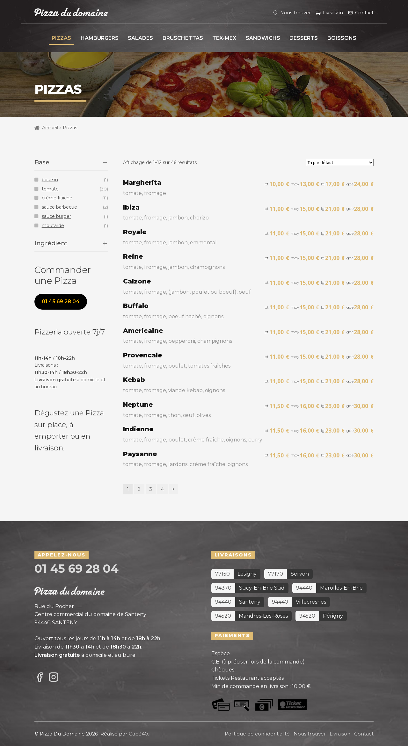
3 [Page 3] (150, 489)
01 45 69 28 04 (61, 301)
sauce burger (56, 216)
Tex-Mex (224, 38)
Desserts (303, 38)
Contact (364, 12)
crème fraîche (57, 198)
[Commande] (340, 162)
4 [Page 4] (162, 489)
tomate (50, 189)
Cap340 (138, 734)
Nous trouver (295, 12)
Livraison (333, 12)
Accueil (50, 128)
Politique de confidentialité (257, 734)
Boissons (341, 38)
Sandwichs (263, 38)
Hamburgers (100, 38)
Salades (140, 38)
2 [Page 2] (139, 489)
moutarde (53, 225)
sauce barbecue (59, 207)
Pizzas (61, 38)
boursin (50, 180)
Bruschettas (183, 38)
